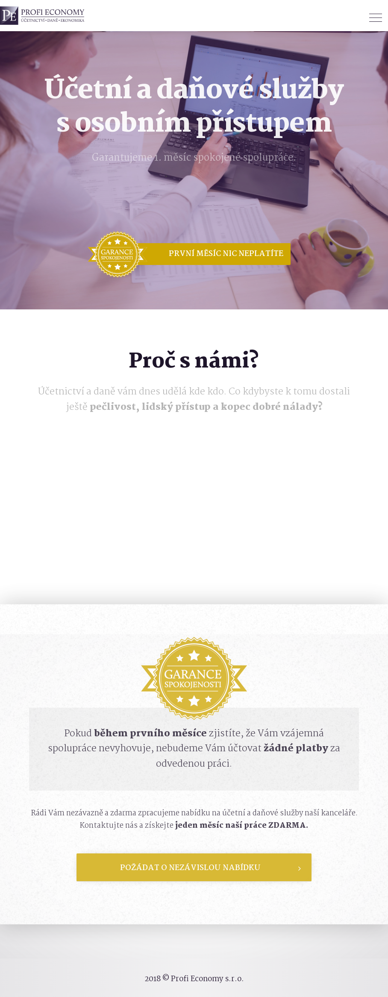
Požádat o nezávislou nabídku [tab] (210, 868)
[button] (205, 254)
